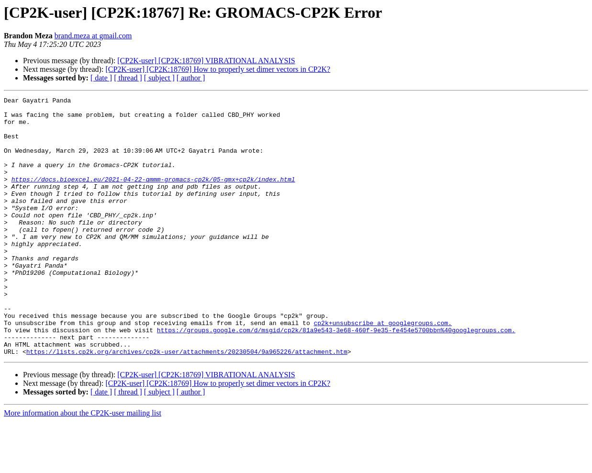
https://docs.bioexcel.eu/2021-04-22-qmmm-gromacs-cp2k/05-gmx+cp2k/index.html (153, 196)
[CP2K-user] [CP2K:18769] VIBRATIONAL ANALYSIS (206, 60)
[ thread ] (128, 78)
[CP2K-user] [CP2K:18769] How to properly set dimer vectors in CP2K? (217, 69)
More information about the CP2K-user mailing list (82, 465)
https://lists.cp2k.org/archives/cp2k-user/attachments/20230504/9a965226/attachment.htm (186, 403)
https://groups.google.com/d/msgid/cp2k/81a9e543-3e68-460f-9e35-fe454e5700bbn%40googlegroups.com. (336, 377)
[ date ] (101, 78)
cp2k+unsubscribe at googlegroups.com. (382, 368)
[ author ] (191, 78)
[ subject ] (159, 78)
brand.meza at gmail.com (93, 36)
